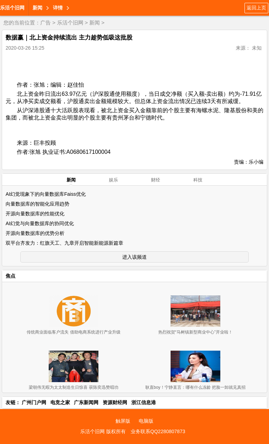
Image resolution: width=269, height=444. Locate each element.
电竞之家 (60, 402)
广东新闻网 (86, 402)
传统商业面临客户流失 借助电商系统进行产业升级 (73, 332)
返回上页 (256, 7)
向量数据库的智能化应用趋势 (37, 204)
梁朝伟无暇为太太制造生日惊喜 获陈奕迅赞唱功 (73, 387)
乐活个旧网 (12, 7)
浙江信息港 (143, 402)
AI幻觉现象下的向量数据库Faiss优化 (46, 194)
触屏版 (123, 421)
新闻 (37, 7)
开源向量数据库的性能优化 (35, 213)
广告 (45, 23)
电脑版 (146, 421)
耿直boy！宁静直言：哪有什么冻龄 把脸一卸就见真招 (195, 387)
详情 (58, 7)
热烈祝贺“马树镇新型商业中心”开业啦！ (195, 332)
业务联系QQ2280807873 (158, 431)
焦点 (10, 276)
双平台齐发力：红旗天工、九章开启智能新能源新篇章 (64, 243)
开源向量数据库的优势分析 (35, 233)
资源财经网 (115, 402)
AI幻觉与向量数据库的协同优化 (40, 223)
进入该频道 (134, 257)
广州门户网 (34, 402)
